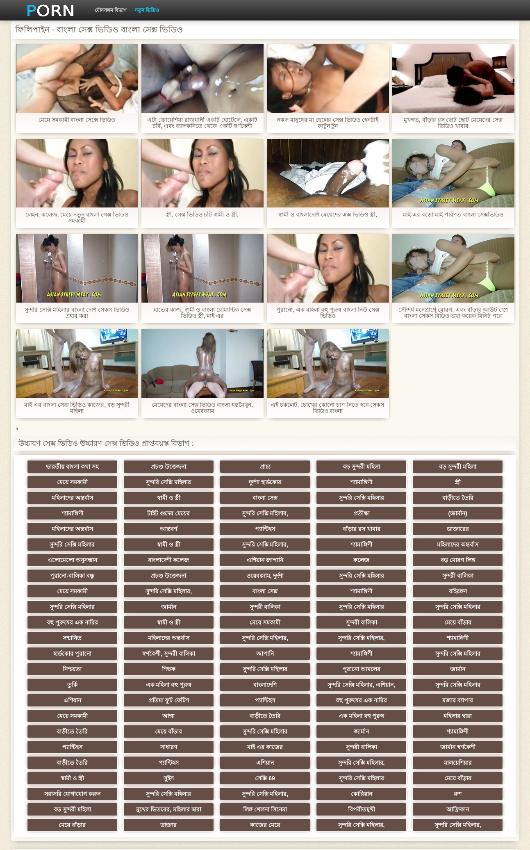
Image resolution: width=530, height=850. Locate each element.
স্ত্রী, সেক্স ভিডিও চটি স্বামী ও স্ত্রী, (202, 215)
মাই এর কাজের (225, 700)
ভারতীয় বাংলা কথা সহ (64, 466)
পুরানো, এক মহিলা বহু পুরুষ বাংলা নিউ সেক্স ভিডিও (327, 313)
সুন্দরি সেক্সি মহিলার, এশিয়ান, (144, 653)
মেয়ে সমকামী (465, 466)
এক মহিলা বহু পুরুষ (466, 638)
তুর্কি (385, 638)
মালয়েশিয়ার (305, 716)
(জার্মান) (144, 513)
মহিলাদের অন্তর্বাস (385, 482)
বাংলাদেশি (64, 653)
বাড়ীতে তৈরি (225, 498)
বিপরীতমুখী (465, 747)
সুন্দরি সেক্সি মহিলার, (465, 498)
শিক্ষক (64, 638)
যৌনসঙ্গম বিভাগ (111, 10)
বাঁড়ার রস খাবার (466, 513)
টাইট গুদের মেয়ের (385, 498)
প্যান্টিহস (385, 513)
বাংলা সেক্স (64, 498)
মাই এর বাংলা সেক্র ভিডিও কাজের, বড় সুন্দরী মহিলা (77, 408)
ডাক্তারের (64, 529)
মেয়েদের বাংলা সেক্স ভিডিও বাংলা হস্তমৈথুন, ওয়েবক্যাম (202, 408)
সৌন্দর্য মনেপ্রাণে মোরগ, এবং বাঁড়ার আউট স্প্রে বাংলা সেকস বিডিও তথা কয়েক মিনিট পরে (452, 313)
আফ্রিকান (64, 762)
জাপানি (225, 622)
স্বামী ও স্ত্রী (466, 482)
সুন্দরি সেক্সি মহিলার (64, 482)
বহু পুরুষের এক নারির (224, 591)
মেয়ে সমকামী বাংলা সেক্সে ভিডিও (77, 120)
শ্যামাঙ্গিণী (225, 482)
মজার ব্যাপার (144, 669)
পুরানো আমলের (225, 638)
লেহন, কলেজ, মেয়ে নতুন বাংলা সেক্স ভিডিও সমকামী (76, 218)
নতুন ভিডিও (147, 10)
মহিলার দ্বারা (64, 684)
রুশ (144, 747)
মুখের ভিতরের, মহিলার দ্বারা (305, 747)
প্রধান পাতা (410, 837)
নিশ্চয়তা (465, 622)
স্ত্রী (305, 482)
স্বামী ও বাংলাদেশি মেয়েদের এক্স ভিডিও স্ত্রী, (327, 215)
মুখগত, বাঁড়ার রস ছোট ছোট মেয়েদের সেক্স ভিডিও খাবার (453, 123)
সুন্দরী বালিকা (305, 560)
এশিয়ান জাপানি (225, 544)
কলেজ (305, 544)
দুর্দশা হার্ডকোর (144, 482)
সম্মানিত (144, 607)
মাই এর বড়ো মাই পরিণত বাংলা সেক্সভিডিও (453, 215)
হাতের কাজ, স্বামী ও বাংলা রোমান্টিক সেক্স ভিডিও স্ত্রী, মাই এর (202, 313)
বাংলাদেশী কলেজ (144, 544)
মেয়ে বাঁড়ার (64, 607)
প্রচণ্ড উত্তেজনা (144, 466)
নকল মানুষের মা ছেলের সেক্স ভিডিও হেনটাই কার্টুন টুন (327, 123)
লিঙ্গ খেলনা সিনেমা (385, 747)
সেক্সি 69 (64, 731)
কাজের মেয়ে (305, 762)
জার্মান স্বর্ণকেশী (385, 700)
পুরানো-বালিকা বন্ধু (466, 544)
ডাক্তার (225, 762)
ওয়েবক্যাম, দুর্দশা (145, 560)
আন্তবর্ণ (305, 513)
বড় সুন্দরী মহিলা (305, 466)
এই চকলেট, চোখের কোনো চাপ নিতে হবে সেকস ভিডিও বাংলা (327, 408)
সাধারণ (144, 700)
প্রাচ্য (225, 466)
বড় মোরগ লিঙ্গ (385, 544)
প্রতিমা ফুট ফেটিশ (385, 653)
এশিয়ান (305, 653)
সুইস (466, 716)
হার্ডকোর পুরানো (64, 622)
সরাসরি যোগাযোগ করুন (305, 731)
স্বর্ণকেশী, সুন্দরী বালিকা (144, 622)
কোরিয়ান (64, 747)
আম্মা (305, 669)
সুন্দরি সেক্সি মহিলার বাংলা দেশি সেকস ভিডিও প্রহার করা (77, 313)
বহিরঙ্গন (225, 575)
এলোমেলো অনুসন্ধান (64, 544)
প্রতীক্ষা (64, 513)
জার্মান (385, 575)
